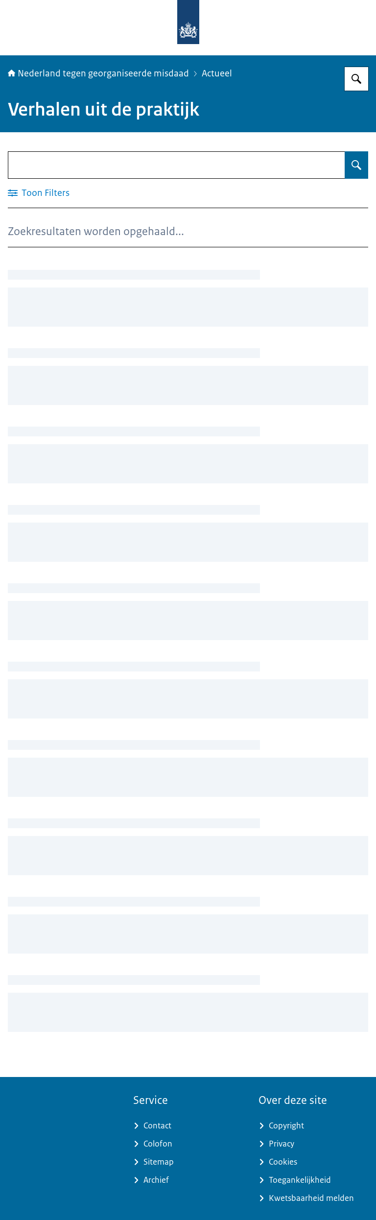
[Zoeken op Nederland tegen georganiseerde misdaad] (356, 79)
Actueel (217, 73)
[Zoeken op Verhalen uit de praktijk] (356, 165)
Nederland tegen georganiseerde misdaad (98, 73)
